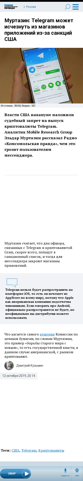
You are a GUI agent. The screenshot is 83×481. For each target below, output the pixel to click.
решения (47, 334)
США (15, 450)
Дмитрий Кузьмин (29, 365)
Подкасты (65, 476)
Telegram (29, 450)
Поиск (67, 7)
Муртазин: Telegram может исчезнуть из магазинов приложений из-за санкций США (38, 29)
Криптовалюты (51, 450)
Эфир (77, 476)
